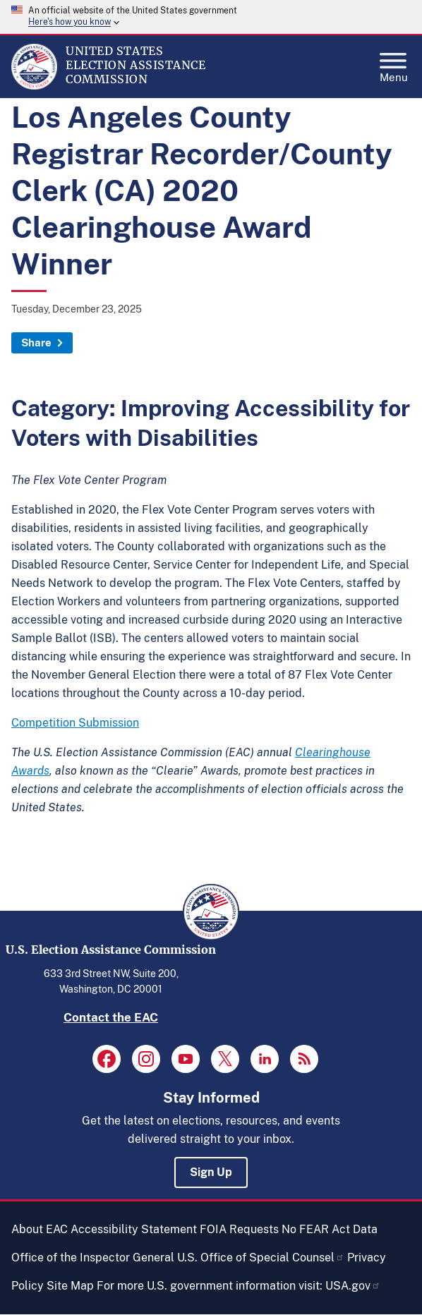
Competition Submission (75, 722)
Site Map (70, 1285)
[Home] (34, 86)
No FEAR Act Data (330, 1229)
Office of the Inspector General (92, 1257)
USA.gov (352, 1285)
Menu (394, 63)
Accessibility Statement (134, 1229)
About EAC (39, 1229)
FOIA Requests (239, 1229)
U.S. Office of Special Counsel (260, 1257)
